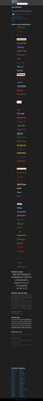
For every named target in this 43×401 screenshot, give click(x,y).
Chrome (22, 373)
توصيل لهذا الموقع (19, 399)
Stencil (13, 394)
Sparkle (22, 393)
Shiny (21, 391)
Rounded (14, 389)
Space (13, 393)
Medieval (22, 383)
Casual (13, 373)
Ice (12, 383)
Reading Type (19, 17)
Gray (12, 381)
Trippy (13, 395)
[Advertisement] (5, 24)
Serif (22, 18)
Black (13, 371)
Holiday (22, 382)
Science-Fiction (23, 389)
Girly (21, 377)
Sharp (13, 391)
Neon (21, 384)
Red (13, 388)
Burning (22, 372)
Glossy (13, 378)
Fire (21, 376)
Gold (13, 379)
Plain (26, 18)
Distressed (23, 374)
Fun (13, 377)
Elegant (18, 18)
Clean (13, 20)
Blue (21, 371)
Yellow (22, 396)
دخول (30, 4)
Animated (22, 369)
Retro (21, 388)
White (13, 396)
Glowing (22, 378)
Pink (13, 387)
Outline (22, 385)
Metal (13, 384)
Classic (13, 18)
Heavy (13, 382)
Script (13, 390)
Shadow (22, 390)
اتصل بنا (25, 399)
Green (22, 381)
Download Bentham (17, 14)
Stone (21, 394)
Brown (13, 372)
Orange (13, 385)
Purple (22, 387)
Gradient (22, 379)
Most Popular (14, 369)
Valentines (22, 395)
